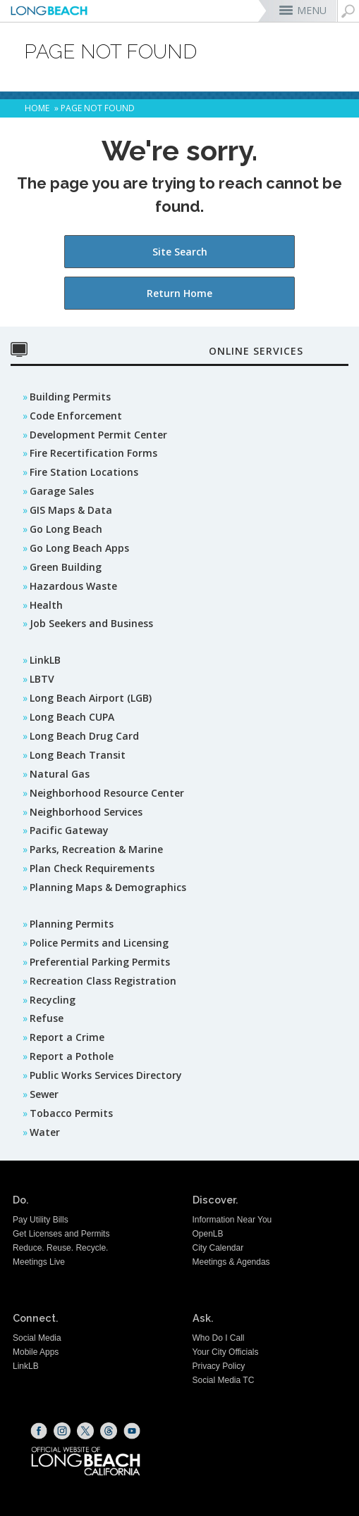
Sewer (44, 1094)
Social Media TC (224, 1380)
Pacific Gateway (69, 830)
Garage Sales (62, 491)
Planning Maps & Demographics (108, 887)
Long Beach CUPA (72, 717)
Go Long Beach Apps (79, 548)
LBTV (42, 679)
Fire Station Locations (84, 472)
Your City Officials (226, 1352)
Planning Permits (72, 923)
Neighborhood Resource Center (107, 793)
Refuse (46, 1018)
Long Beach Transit (78, 755)
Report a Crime (67, 1037)
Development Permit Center (98, 434)
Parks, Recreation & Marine (96, 849)
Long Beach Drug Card (84, 736)
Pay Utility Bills (40, 1220)
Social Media (37, 1338)
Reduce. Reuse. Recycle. (60, 1248)
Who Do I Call (219, 1338)
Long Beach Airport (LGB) (91, 698)
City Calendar (218, 1248)
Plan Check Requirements (92, 868)
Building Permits (70, 396)
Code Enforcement (76, 415)
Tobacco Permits (71, 1113)
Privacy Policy (219, 1366)
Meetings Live (39, 1262)
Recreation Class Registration (103, 980)
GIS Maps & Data (71, 510)
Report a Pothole (72, 1056)
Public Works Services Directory (106, 1075)
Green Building (66, 567)
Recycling (52, 999)
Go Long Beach (66, 529)
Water (45, 1132)
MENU (312, 10)
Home (37, 108)
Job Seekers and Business (91, 623)
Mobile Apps (36, 1352)
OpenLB (208, 1234)
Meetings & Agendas (231, 1262)
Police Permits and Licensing (99, 942)
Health (46, 605)
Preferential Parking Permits (100, 961)
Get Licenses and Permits (61, 1234)
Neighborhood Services (86, 812)
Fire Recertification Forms (93, 453)
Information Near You (232, 1220)
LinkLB (45, 660)
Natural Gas (60, 774)
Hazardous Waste (73, 586)
